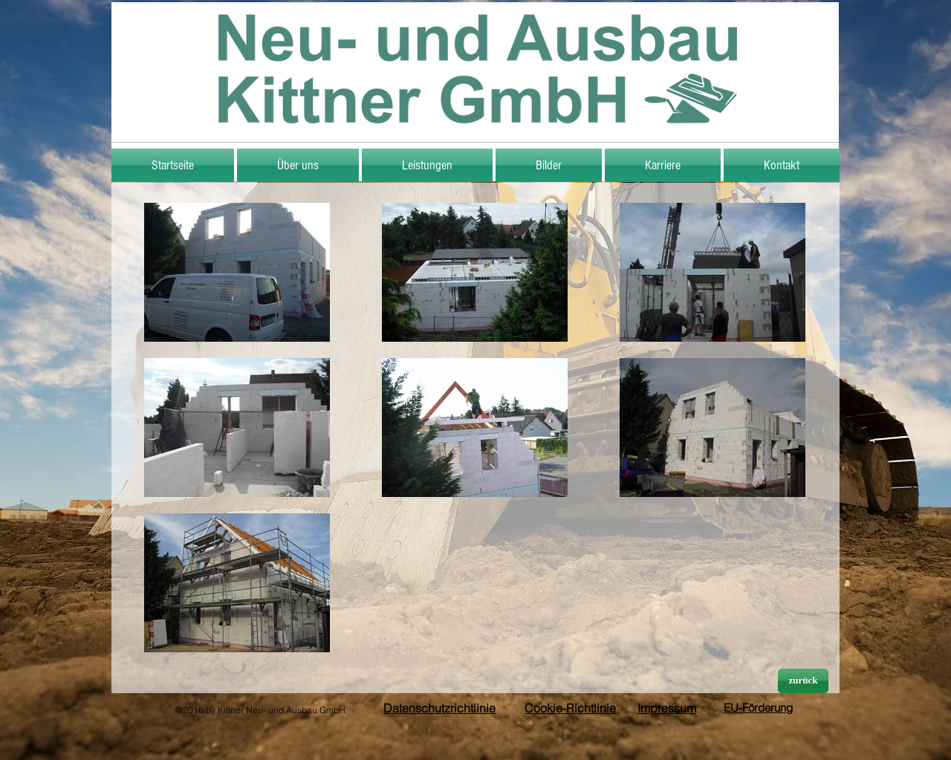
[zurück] (803, 681)
